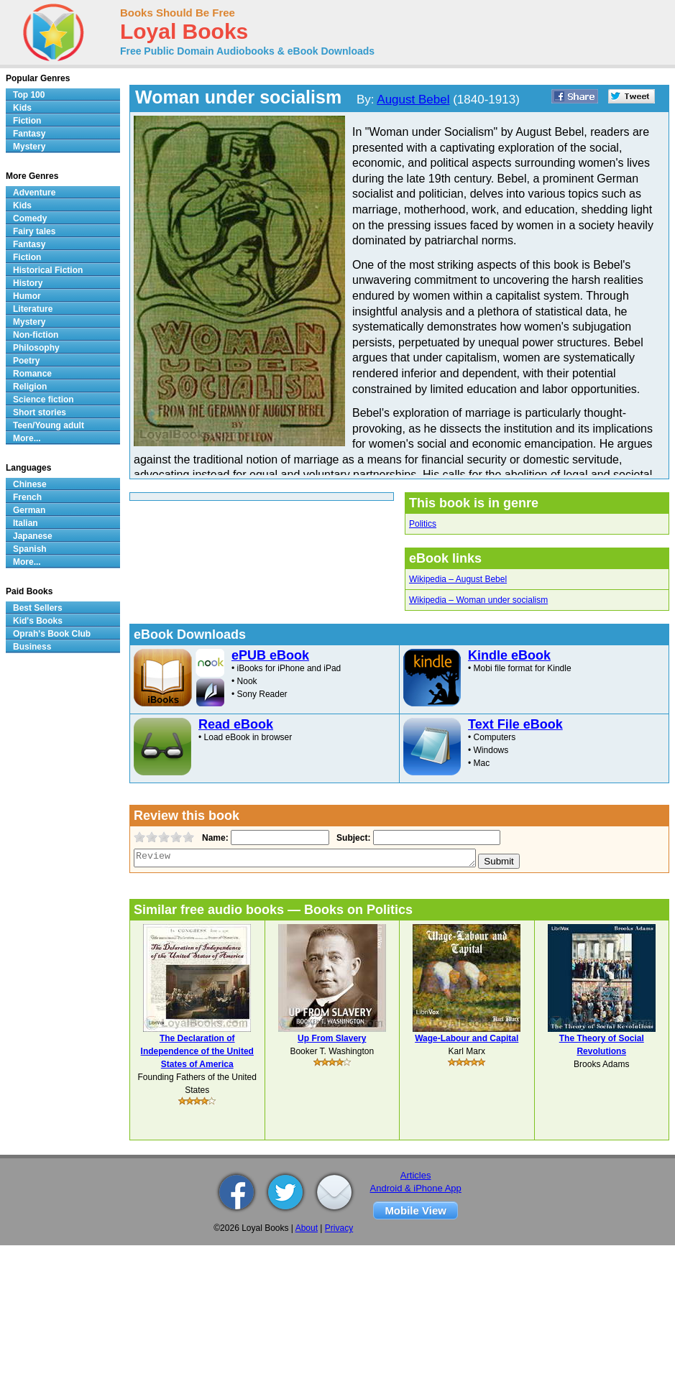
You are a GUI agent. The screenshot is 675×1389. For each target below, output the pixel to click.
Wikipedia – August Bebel (458, 579)
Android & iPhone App (416, 1188)
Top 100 (29, 95)
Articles (415, 1175)
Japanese (32, 536)
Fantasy (29, 134)
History (27, 283)
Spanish (30, 549)
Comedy (30, 218)
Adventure (34, 193)
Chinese (30, 484)
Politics (422, 524)
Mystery (29, 147)
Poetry (26, 361)
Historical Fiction (48, 270)
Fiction (27, 121)
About (306, 1228)
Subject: (351, 838)
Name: (214, 838)
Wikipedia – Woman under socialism (478, 600)
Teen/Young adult (48, 425)
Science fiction (43, 399)
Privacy (339, 1228)
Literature (32, 309)
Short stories (39, 412)
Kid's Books (38, 621)
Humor (27, 296)
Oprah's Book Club (52, 634)
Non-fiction (35, 335)
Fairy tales (34, 231)
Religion (30, 387)
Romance (32, 374)
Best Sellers (38, 608)
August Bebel (413, 99)
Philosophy (36, 348)
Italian (25, 523)
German (29, 510)
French (27, 497)
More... (27, 438)
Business (32, 647)
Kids (22, 108)
